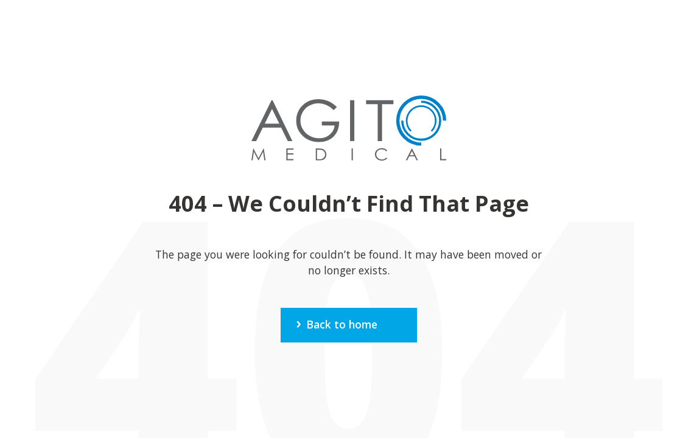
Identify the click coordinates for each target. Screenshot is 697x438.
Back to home (341, 324)
